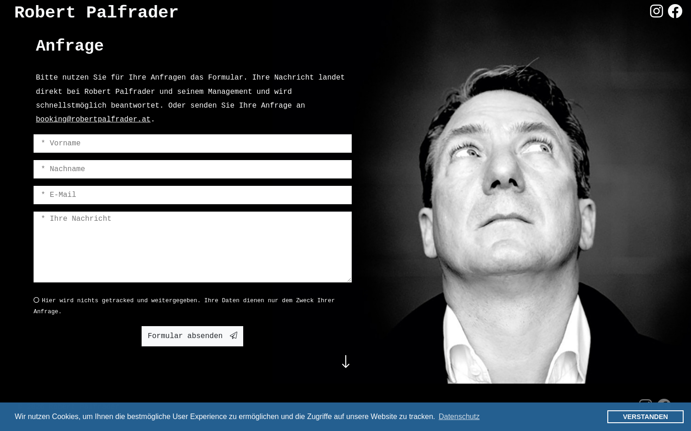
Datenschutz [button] (459, 416)
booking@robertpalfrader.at (93, 119)
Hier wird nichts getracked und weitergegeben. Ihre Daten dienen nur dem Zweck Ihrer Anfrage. (184, 306)
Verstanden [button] (645, 416)
